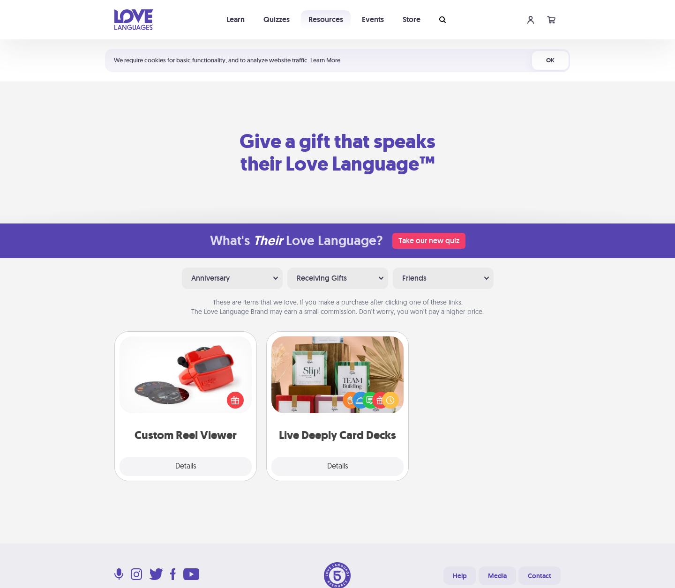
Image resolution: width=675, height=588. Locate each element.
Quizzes (276, 19)
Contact (539, 576)
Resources (325, 19)
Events (373, 19)
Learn (235, 19)
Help (460, 576)
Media (497, 576)
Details (185, 466)
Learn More (325, 60)
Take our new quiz (428, 241)
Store (411, 19)
